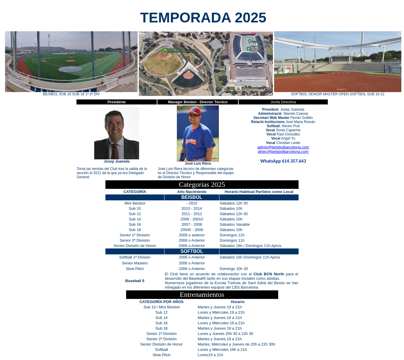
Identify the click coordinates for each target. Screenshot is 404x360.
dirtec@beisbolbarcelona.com (283, 151)
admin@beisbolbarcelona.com (283, 147)
